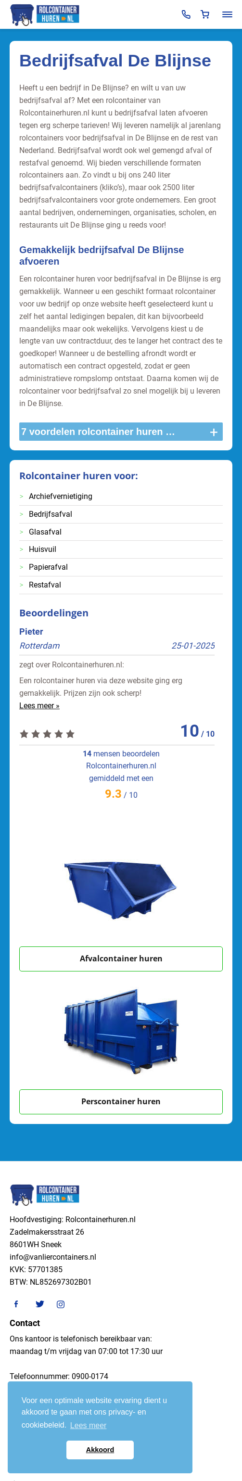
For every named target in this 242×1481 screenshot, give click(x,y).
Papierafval (48, 567)
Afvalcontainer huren (121, 958)
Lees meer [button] (88, 1425)
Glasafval (45, 531)
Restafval (45, 584)
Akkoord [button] (100, 1450)
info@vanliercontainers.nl (53, 1257)
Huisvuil (42, 549)
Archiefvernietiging (60, 496)
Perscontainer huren (121, 1101)
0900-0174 (90, 1376)
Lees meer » (39, 705)
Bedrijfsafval (50, 514)
